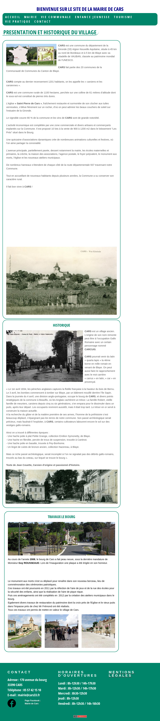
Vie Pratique (18, 21)
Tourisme (123, 17)
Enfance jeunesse (92, 17)
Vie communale (56, 17)
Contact (42, 21)
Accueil (12, 17)
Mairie (30, 17)
